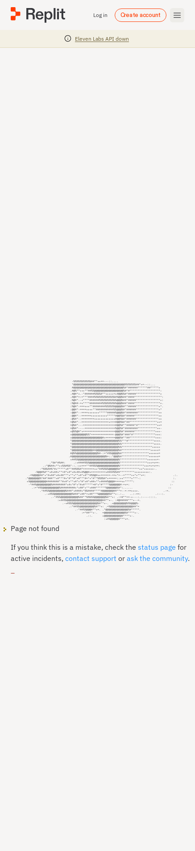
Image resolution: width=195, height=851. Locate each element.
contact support (90, 569)
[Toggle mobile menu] (177, 15)
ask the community (157, 569)
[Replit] (38, 15)
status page (157, 557)
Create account (140, 15)
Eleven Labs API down (102, 38)
